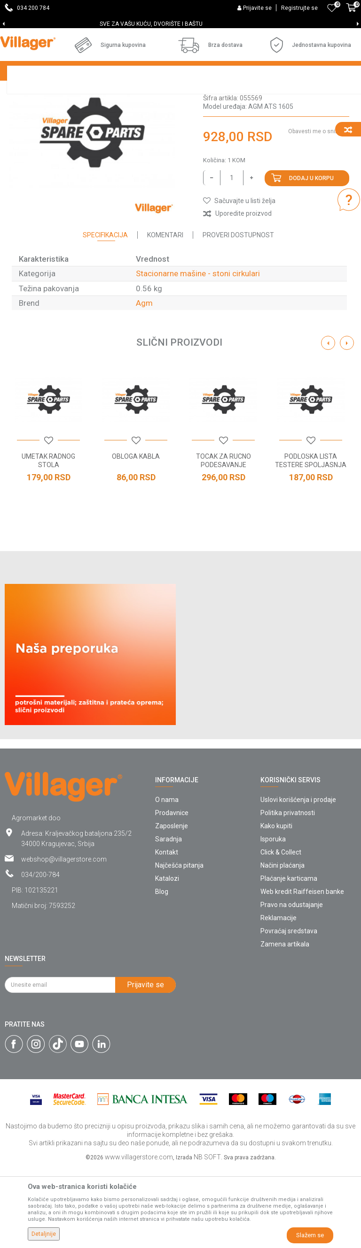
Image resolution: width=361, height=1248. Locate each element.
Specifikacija (105, 315)
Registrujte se (299, 8)
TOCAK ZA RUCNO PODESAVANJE (223, 541)
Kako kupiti (276, 906)
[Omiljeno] (332, 8)
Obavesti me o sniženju (318, 212)
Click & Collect (280, 933)
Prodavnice (171, 893)
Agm (144, 383)
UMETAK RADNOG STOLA (48, 541)
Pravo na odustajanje (291, 985)
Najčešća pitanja (179, 946)
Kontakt (166, 933)
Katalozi (167, 959)
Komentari (165, 315)
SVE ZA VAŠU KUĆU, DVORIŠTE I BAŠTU (179, 24)
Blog (161, 972)
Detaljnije (43, 1234)
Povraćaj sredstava (288, 1011)
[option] (180, 24)
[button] (239, 281)
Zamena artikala (284, 1025)
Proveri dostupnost (238, 315)
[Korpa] (351, 12)
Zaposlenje (171, 906)
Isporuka (273, 919)
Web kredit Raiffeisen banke (302, 972)
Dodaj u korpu (311, 259)
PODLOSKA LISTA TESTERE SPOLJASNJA (310, 541)
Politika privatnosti (287, 893)
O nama (167, 880)
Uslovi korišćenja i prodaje (298, 880)
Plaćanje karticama (288, 959)
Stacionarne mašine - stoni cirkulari (59, 106)
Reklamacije (278, 998)
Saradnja (168, 919)
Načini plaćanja (282, 946)
